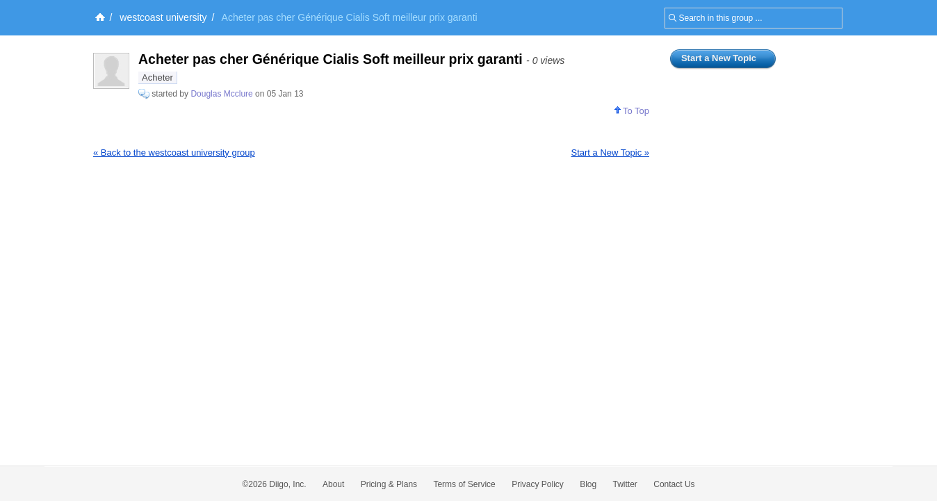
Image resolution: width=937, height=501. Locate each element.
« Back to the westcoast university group (174, 152)
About (333, 484)
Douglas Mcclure (221, 94)
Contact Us (673, 484)
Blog (588, 484)
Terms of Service (464, 484)
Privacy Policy (538, 484)
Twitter (625, 484)
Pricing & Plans (389, 484)
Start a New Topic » (610, 152)
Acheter (157, 77)
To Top (631, 111)
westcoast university (163, 17)
